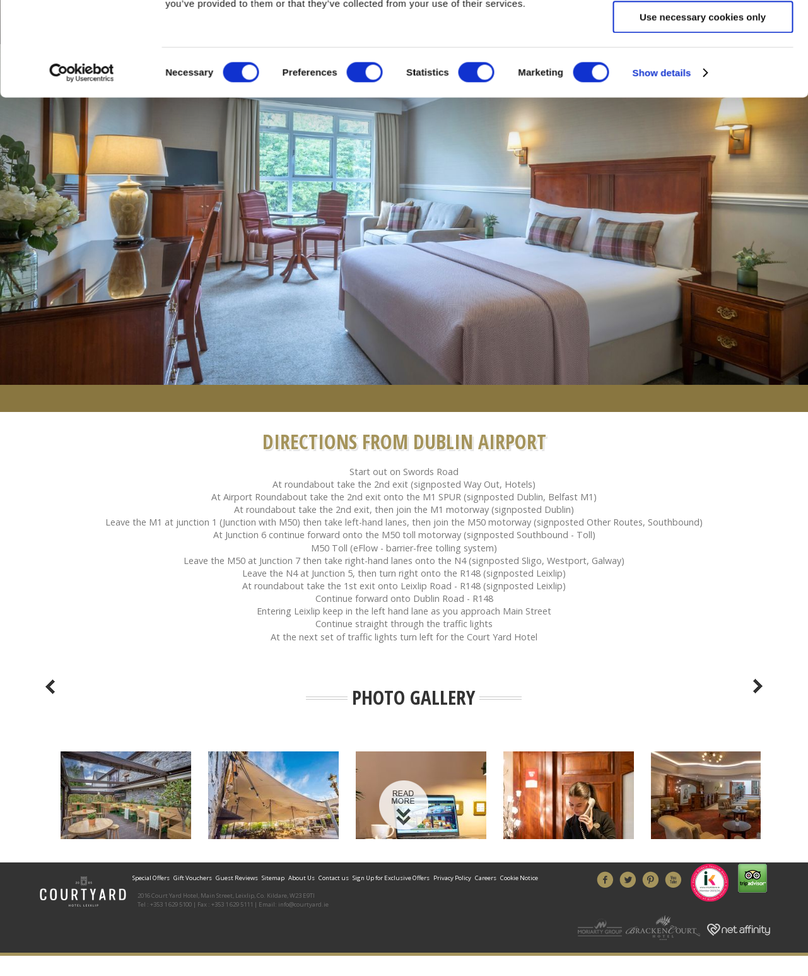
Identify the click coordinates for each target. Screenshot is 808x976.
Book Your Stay (404, 50)
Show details (662, 215)
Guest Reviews (237, 878)
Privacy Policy (452, 878)
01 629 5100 (206, 30)
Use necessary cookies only (703, 160)
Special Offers (151, 878)
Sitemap (273, 878)
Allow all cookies (703, 86)
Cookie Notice (519, 878)
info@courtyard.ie (303, 904)
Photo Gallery (413, 697)
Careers (485, 878)
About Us (301, 878)
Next (758, 686)
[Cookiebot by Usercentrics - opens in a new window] (81, 215)
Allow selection (702, 123)
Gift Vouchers (192, 878)
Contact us (334, 878)
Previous (50, 686)
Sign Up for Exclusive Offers (391, 878)
